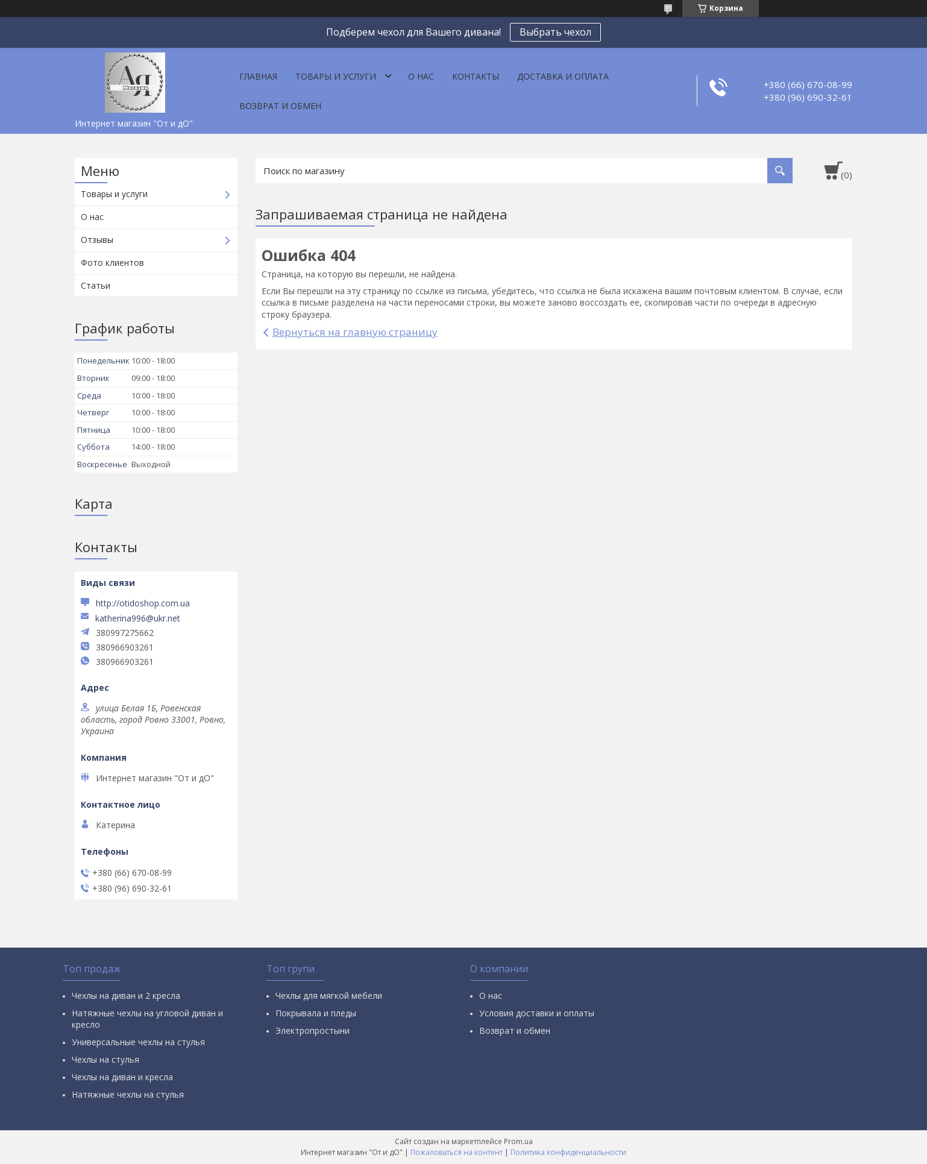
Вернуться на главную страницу (355, 332)
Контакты (475, 76)
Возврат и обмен (280, 106)
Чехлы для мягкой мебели (328, 995)
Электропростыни (312, 1030)
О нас (421, 76)
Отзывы (97, 239)
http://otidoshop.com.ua (143, 603)
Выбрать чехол (555, 32)
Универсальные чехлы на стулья (138, 1042)
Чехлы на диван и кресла (122, 1077)
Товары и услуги (335, 76)
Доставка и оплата (563, 76)
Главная (258, 76)
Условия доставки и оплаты (536, 1013)
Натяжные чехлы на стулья (128, 1094)
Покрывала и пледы (315, 1013)
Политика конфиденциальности (568, 1152)
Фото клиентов (112, 262)
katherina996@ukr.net (137, 618)
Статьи (95, 285)
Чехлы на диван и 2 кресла (126, 995)
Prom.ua (518, 1141)
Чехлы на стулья (105, 1059)
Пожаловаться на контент (456, 1152)
